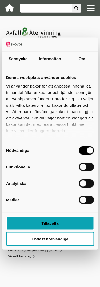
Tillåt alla (50, 223)
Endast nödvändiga (49, 238)
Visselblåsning (19, 256)
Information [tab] (50, 58)
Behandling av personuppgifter (33, 250)
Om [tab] (82, 58)
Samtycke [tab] (18, 58)
